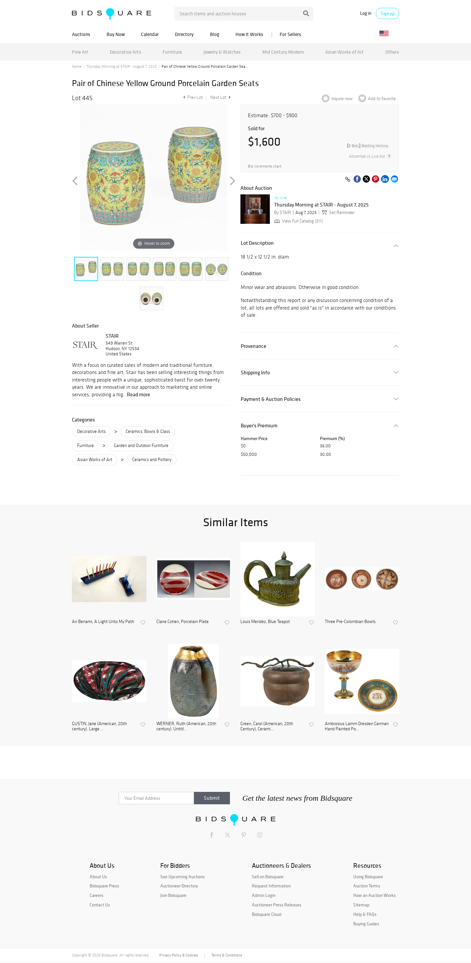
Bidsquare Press (104, 886)
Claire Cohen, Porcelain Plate (182, 621)
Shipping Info (255, 372)
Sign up (387, 13)
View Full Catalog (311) (298, 221)
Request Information (271, 886)
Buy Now (116, 34)
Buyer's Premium (259, 425)
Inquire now (342, 98)
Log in (365, 13)
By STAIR (282, 212)
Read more (138, 394)
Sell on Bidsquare (268, 877)
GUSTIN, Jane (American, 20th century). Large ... (99, 726)
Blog (214, 34)
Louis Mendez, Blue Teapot (265, 621)
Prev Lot (192, 97)
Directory (184, 34)
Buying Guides (366, 924)
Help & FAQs (364, 914)
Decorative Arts (125, 52)
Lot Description (257, 243)
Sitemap (361, 905)
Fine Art (80, 52)
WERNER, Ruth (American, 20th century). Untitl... (186, 726)
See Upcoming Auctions (182, 877)
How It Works (249, 34)
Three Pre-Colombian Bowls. (350, 621)
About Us (98, 877)
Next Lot (220, 97)
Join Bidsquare (173, 895)
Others (392, 52)
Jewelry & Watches (222, 52)
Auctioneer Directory (179, 886)
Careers (96, 895)
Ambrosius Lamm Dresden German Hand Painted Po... (357, 726)
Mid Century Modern (283, 52)
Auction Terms (366, 886)
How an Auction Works (374, 895)
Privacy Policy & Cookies (178, 955)
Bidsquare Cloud (266, 914)
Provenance (253, 346)
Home (76, 66)
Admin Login (263, 895)
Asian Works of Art (344, 52)
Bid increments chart (264, 166)
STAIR (112, 335)
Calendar (150, 34)
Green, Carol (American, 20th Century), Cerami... (266, 726)
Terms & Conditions (226, 955)
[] (367, 146)
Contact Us (100, 905)
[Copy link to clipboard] (348, 180)
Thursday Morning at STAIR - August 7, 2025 (121, 66)
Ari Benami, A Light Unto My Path (103, 621)
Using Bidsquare (368, 877)
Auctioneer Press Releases (276, 905)
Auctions (81, 34)
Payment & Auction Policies (271, 399)
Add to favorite (382, 98)
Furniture (172, 52)
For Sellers (290, 34)
